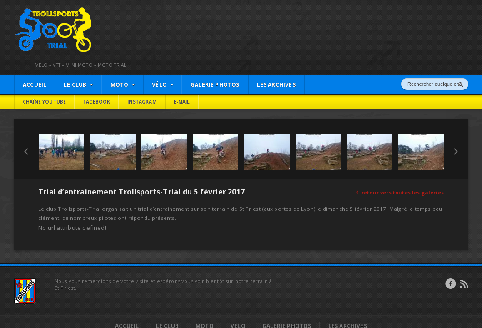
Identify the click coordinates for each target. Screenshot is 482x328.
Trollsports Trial (34, 9)
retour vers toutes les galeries (400, 192)
